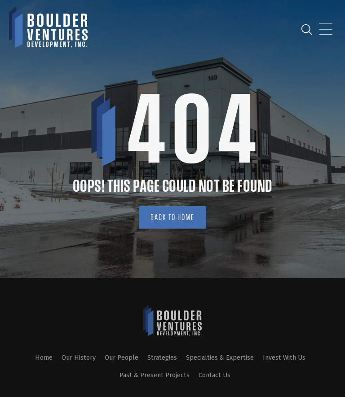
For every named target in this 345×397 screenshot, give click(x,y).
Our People (121, 358)
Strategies (162, 358)
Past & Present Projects (154, 375)
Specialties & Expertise (220, 358)
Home (44, 358)
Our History (79, 358)
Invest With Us (284, 358)
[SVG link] (172, 320)
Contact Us (214, 375)
